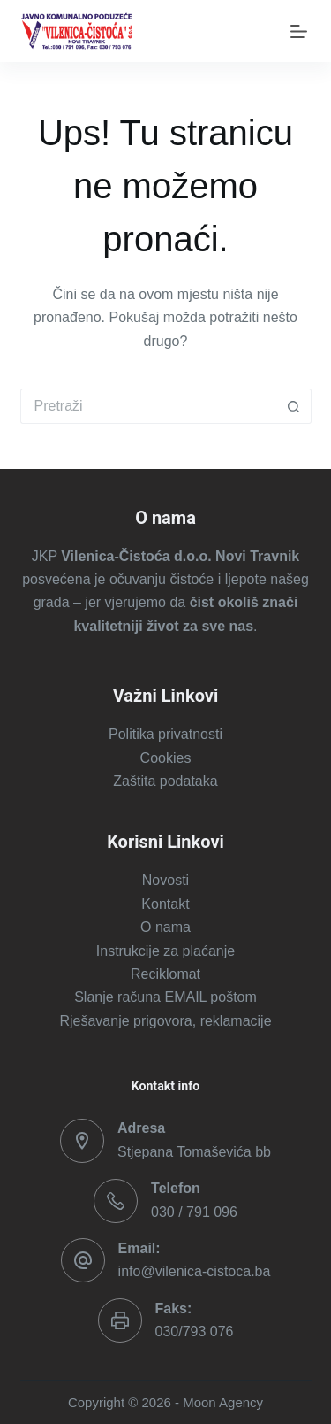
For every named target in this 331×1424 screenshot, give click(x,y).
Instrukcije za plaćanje (165, 950)
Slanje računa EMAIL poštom (165, 996)
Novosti (165, 880)
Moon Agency (223, 1402)
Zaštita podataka (165, 781)
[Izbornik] (295, 31)
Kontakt (165, 904)
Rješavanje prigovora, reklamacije (165, 1020)
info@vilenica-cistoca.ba (194, 1271)
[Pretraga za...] (148, 406)
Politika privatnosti (165, 734)
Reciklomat (165, 973)
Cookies (166, 758)
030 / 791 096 (194, 1212)
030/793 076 (194, 1331)
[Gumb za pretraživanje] (294, 406)
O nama (165, 927)
